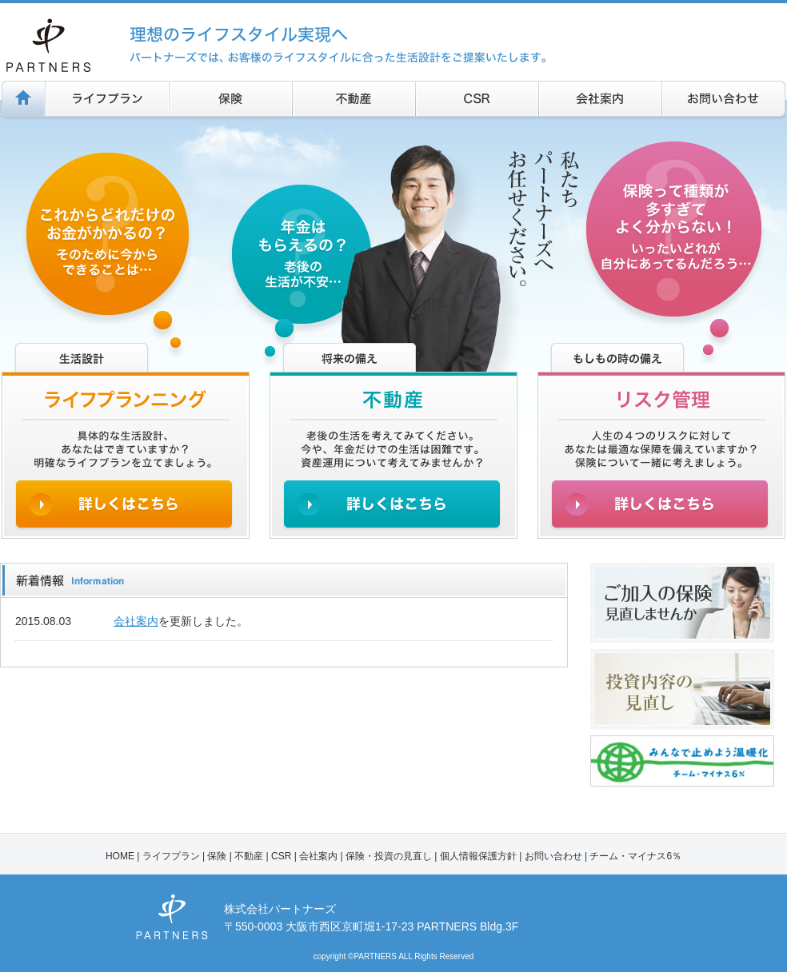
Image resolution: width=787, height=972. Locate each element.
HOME (120, 856)
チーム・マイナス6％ (635, 856)
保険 (216, 856)
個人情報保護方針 (478, 856)
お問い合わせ (553, 856)
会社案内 (136, 621)
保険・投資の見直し (389, 856)
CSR (281, 856)
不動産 (248, 856)
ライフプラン (171, 856)
